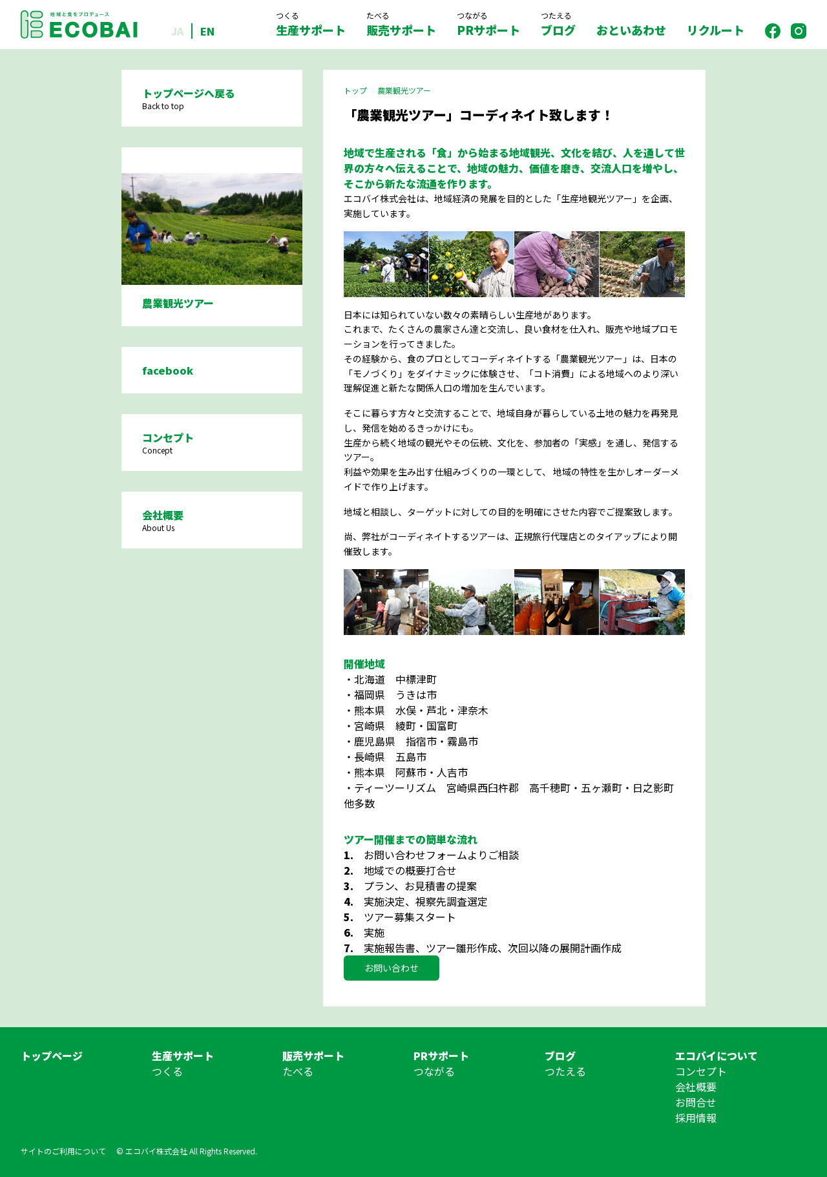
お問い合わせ (391, 967)
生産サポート (311, 24)
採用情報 (696, 1117)
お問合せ (696, 1102)
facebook (167, 370)
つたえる (565, 1071)
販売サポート (401, 24)
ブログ (558, 24)
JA (177, 31)
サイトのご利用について (63, 1150)
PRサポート (488, 24)
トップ (355, 90)
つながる (434, 1071)
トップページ (52, 1055)
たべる (297, 1071)
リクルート (715, 29)
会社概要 (696, 1086)
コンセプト (701, 1071)
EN (207, 31)
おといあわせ (631, 29)
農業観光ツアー (404, 90)
